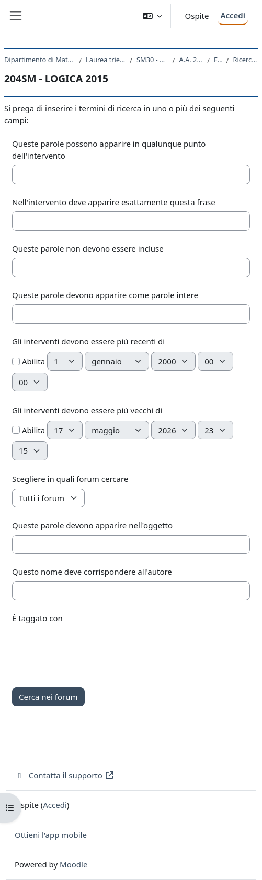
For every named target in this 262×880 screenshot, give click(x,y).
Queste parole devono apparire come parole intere (105, 295)
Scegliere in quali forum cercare (70, 478)
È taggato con (37, 618)
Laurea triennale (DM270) (106, 59)
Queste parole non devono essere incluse (88, 248)
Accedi (232, 15)
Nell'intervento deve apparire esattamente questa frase (113, 202)
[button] (152, 16)
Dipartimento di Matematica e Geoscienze (39, 59)
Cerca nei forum (48, 697)
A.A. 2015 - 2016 (191, 59)
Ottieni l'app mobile (51, 834)
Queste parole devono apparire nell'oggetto (92, 525)
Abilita (28, 361)
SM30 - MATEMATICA (152, 59)
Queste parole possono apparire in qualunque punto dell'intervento (109, 149)
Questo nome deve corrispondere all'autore (92, 571)
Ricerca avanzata (245, 59)
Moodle (73, 864)
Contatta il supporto (65, 775)
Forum (218, 59)
